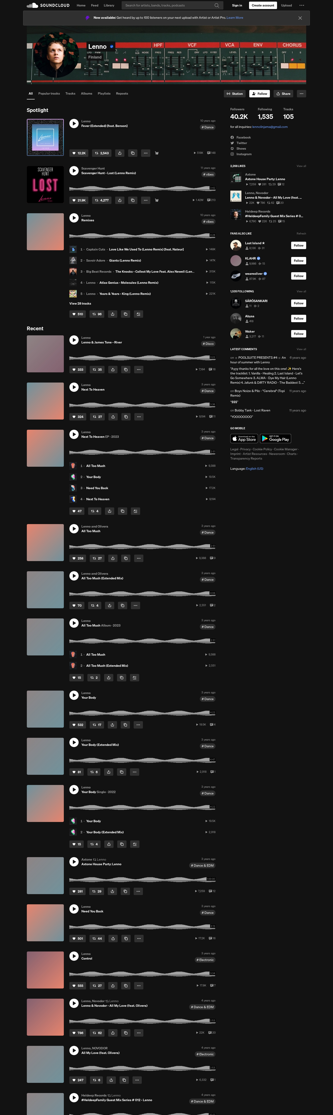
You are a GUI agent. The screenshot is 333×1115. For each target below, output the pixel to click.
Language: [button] (246, 468)
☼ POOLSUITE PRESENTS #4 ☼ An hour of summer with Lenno (258, 360)
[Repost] (101, 153)
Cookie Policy (262, 449)
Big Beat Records (98, 271)
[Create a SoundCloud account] (263, 5)
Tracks (70, 93)
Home (81, 5)
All (31, 93)
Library (109, 5)
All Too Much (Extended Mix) (107, 665)
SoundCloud (48, 5)
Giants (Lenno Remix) (125, 260)
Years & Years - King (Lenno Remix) (125, 293)
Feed (94, 5)
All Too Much (95, 465)
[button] (301, 5)
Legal (234, 449)
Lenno (91, 282)
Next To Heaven (97, 499)
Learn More (235, 17)
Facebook (240, 137)
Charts (291, 453)
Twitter (238, 142)
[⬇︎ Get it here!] (157, 153)
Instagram (241, 154)
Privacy (245, 449)
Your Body (93, 476)
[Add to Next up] (138, 314)
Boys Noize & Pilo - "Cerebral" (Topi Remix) (257, 393)
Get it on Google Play (275, 438)
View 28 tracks (80, 303)
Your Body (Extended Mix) (105, 832)
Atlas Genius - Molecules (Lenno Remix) (128, 282)
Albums (86, 93)
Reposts (122, 93)
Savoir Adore (95, 260)
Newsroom (277, 453)
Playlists (104, 93)
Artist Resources (255, 453)
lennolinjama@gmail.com (270, 126)
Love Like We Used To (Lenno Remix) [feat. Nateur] (146, 249)
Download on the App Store (244, 438)
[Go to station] (235, 93)
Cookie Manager (285, 449)
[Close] (300, 18)
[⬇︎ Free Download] (157, 200)
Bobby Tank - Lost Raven (252, 410)
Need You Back (97, 488)
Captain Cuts (95, 249)
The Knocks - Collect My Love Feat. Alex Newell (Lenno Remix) (161, 271)
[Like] (78, 153)
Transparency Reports (246, 458)
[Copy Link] (132, 153)
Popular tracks (49, 93)
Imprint (235, 453)
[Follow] (259, 93)
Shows (238, 148)
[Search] (172, 5)
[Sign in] (237, 5)
